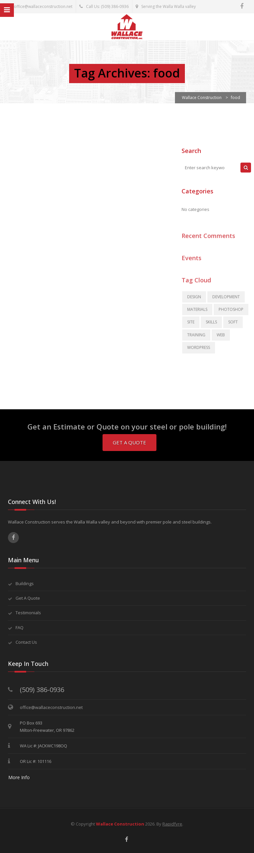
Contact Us (26, 642)
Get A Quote (129, 442)
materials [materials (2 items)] (197, 312)
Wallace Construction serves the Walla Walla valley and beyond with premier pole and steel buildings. (110, 522)
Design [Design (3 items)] (194, 300)
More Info (19, 777)
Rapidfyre (172, 824)
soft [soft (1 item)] (233, 325)
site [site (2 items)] (190, 325)
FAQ (19, 627)
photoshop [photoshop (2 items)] (231, 312)
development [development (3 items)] (226, 300)
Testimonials (28, 613)
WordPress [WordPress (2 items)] (198, 350)
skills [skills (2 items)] (211, 325)
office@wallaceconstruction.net (39, 6)
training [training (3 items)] (196, 338)
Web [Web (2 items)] (221, 338)
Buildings (25, 583)
